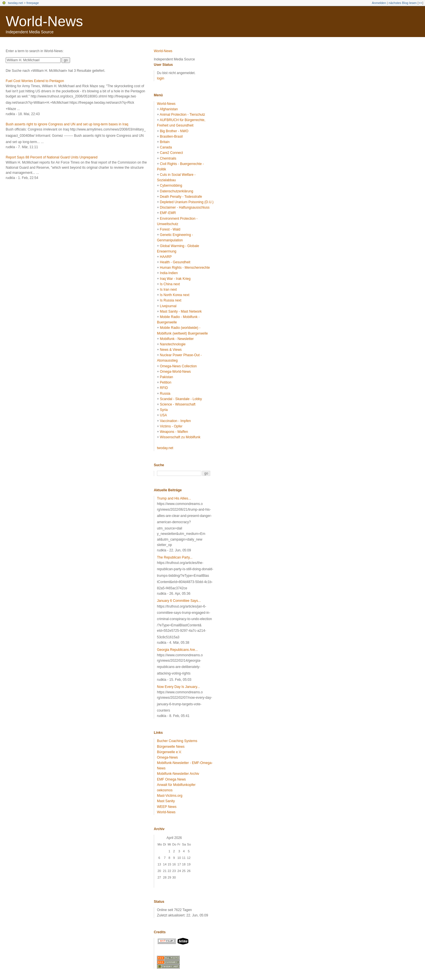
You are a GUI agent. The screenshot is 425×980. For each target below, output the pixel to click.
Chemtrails (168, 158)
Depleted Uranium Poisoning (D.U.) (186, 202)
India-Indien (169, 273)
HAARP (165, 257)
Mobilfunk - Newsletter (177, 339)
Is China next (170, 284)
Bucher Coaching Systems (177, 741)
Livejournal (168, 306)
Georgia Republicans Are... (177, 650)
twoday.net (15, 3)
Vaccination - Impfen (175, 421)
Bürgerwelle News (171, 747)
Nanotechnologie (172, 344)
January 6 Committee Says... (179, 601)
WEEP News (166, 807)
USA (163, 415)
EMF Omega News (171, 779)
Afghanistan (169, 109)
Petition (165, 382)
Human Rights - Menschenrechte (185, 268)
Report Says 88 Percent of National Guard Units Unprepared (51, 157)
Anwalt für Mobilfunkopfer (176, 785)
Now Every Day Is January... (178, 687)
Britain (164, 142)
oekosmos (165, 790)
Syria (163, 410)
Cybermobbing (171, 186)
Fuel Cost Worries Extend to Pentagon (35, 81)
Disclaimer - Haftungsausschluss (184, 207)
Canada (166, 147)
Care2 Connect (171, 153)
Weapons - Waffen (174, 432)
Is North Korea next (174, 295)
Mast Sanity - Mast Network (181, 311)
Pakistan (166, 377)
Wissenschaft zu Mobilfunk (180, 437)
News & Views (170, 350)
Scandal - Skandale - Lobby (181, 399)
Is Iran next (168, 290)
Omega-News (167, 757)
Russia (165, 394)
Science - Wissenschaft (177, 404)
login (160, 78)
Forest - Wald (170, 229)
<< (420, 3)
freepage (32, 3)
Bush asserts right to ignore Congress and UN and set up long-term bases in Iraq (67, 124)
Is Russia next (170, 300)
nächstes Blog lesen (402, 3)
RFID (164, 388)
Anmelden (379, 3)
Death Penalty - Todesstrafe (181, 197)
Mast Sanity (166, 801)
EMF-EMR (168, 213)
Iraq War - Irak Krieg (175, 279)
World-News (44, 21)
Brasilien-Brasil (171, 136)
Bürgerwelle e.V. (169, 752)
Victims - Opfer (171, 426)
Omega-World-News (175, 372)
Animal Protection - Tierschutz (182, 115)
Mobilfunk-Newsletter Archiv (178, 774)
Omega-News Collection (178, 366)
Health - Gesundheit (175, 262)
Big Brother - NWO (174, 131)
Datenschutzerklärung (176, 191)
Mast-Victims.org (169, 796)
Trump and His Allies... (174, 498)
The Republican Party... (175, 557)
